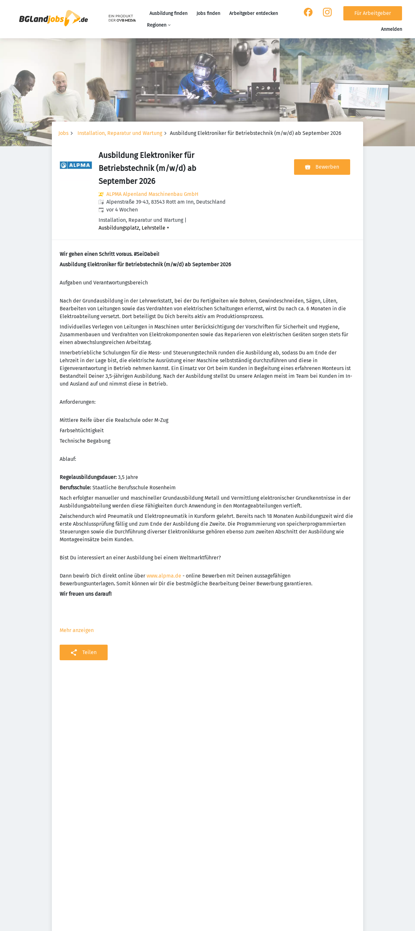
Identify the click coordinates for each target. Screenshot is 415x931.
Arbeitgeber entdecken (253, 13)
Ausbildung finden (168, 13)
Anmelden (391, 29)
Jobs (63, 133)
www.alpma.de (164, 576)
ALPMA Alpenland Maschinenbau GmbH (152, 194)
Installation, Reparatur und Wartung (119, 133)
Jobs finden (208, 13)
